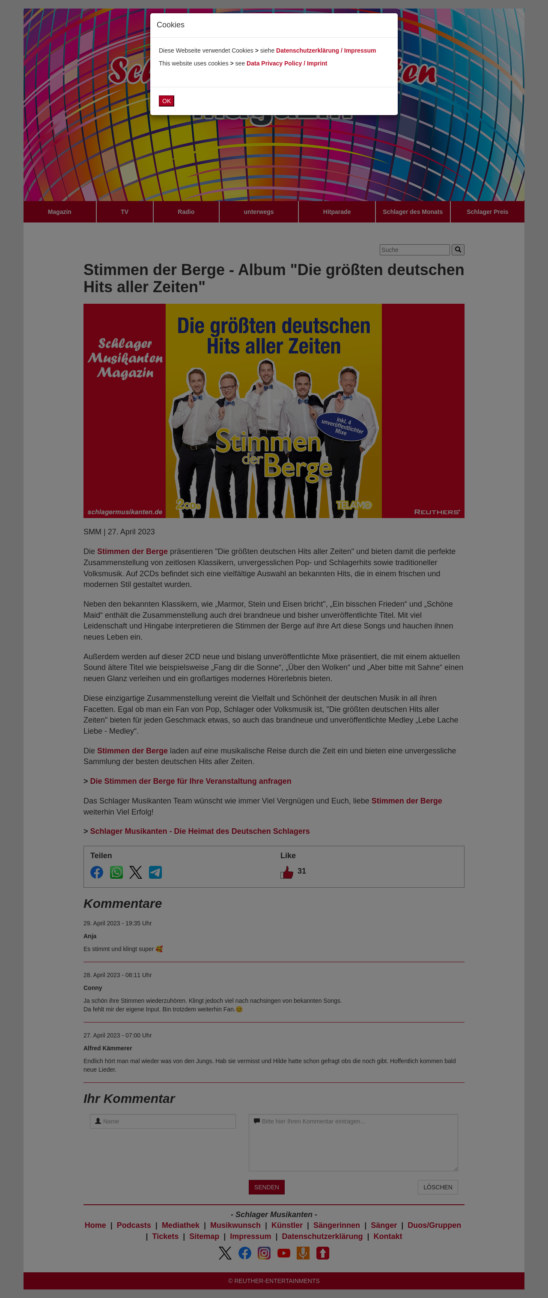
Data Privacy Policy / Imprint (287, 63)
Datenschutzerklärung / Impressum (326, 50)
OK (166, 101)
